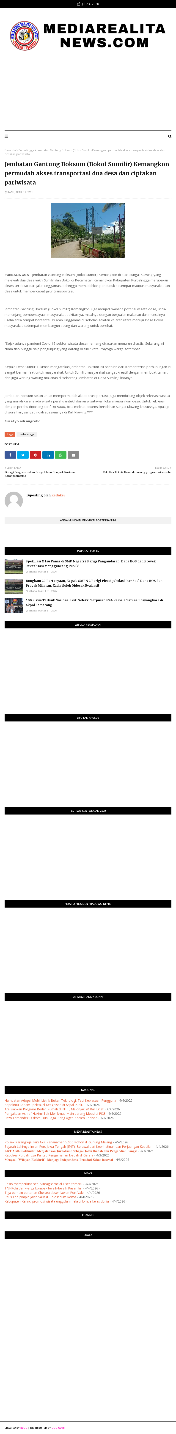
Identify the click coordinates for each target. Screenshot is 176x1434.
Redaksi (58, 495)
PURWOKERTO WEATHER (88, 1260)
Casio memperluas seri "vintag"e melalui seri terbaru (43, 1184)
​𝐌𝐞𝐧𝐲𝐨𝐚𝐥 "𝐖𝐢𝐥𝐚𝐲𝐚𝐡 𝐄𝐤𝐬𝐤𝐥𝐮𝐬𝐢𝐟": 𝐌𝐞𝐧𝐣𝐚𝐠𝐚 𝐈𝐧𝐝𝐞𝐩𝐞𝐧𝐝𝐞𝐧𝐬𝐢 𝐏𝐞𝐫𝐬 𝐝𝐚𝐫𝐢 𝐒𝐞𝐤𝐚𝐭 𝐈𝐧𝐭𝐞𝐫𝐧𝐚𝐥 (59, 1159)
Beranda (10, 150)
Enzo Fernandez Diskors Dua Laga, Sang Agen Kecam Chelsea (51, 1118)
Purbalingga (26, 150)
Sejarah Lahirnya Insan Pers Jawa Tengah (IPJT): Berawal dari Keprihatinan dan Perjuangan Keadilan (78, 1146)
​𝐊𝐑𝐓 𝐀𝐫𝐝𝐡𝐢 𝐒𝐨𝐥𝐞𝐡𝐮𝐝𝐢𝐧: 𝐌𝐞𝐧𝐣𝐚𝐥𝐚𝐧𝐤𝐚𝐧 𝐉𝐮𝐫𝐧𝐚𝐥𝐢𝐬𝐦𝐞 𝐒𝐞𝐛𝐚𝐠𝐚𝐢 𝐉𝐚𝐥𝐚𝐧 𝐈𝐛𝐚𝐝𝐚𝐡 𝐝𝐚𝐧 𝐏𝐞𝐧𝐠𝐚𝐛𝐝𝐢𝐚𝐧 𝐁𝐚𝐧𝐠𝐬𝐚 (71, 1151)
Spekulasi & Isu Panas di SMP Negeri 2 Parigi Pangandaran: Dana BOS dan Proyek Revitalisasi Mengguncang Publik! (91, 563)
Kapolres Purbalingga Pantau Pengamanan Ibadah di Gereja (49, 1155)
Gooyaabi (58, 1427)
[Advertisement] (88, 93)
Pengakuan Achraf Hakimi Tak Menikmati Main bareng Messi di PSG (55, 1113)
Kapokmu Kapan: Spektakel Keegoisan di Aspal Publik (44, 1105)
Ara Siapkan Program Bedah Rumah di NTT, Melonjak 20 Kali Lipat (54, 1109)
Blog (23, 1427)
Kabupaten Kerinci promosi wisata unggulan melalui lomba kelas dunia (57, 1201)
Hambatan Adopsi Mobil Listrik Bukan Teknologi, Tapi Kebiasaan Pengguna (60, 1100)
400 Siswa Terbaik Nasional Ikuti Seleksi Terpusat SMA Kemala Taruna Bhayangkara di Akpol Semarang (94, 602)
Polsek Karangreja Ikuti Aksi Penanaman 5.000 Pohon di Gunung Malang (58, 1142)
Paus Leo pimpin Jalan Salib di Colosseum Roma (40, 1197)
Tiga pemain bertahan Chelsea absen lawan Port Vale (44, 1192)
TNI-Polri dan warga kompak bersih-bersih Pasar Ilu (43, 1188)
